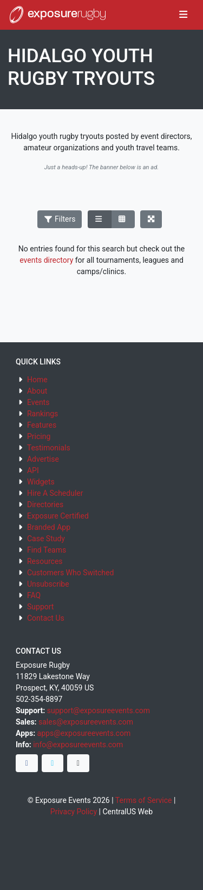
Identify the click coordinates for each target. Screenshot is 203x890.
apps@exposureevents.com (84, 733)
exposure (57, 14)
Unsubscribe (48, 584)
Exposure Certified (58, 516)
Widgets (41, 481)
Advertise (43, 459)
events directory (46, 260)
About (37, 391)
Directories (45, 504)
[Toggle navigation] (183, 15)
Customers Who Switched (70, 572)
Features (41, 425)
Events (38, 402)
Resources (45, 561)
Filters (59, 219)
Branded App (48, 527)
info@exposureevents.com (78, 744)
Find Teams (46, 550)
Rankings (42, 413)
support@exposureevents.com (98, 710)
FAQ (34, 595)
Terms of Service (143, 800)
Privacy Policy (73, 811)
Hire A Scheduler (55, 493)
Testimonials (48, 447)
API (33, 470)
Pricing (38, 436)
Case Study (46, 538)
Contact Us (45, 618)
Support (40, 606)
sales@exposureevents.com (85, 722)
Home (37, 379)
